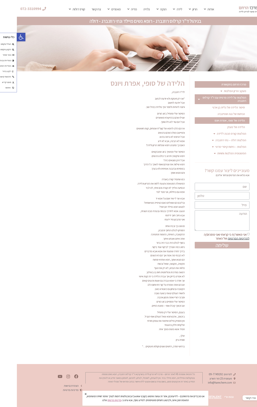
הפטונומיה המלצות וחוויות (213, 153)
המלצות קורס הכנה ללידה (213, 134)
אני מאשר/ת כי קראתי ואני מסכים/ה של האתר (210, 236)
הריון (176, 9)
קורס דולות (60, 9)
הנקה (145, 9)
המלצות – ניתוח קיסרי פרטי (212, 147)
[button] (16, 9)
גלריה (130, 9)
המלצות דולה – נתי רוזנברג (212, 140)
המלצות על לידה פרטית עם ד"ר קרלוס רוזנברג (205, 99)
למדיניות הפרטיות (222, 238)
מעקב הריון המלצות (216, 91)
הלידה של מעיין (219, 127)
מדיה (115, 9)
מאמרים (97, 9)
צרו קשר (79, 9)
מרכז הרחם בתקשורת (217, 84)
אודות (192, 9)
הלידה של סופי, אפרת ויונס (213, 120)
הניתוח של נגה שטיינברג (214, 114)
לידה (160, 9)
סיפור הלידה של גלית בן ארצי (211, 107)
